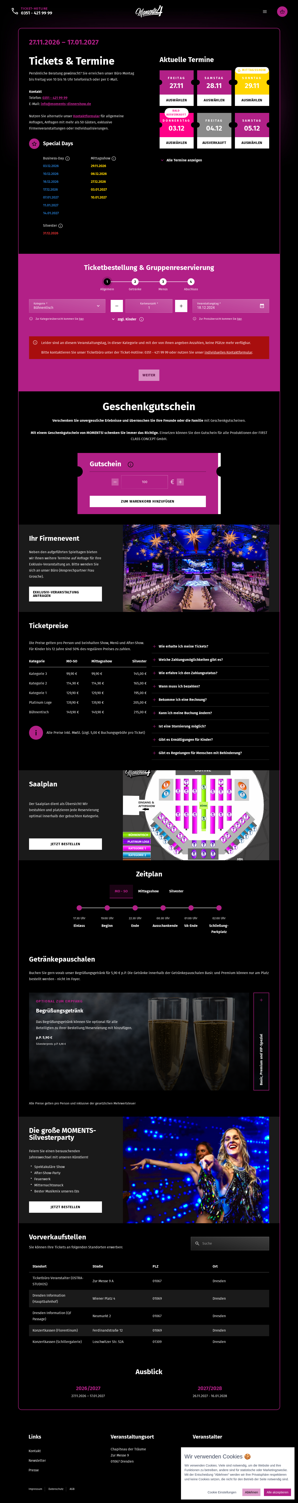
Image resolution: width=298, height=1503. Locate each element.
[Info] (67, 158)
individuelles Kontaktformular (228, 352)
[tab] (121, 891)
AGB (72, 1489)
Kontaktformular (86, 116)
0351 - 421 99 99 (54, 98)
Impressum (35, 1489)
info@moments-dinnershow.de (66, 104)
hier (81, 319)
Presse (34, 1470)
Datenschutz (55, 1489)
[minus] (115, 482)
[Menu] (265, 11)
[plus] (180, 482)
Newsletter (37, 1460)
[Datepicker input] (231, 306)
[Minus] (117, 306)
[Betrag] (144, 482)
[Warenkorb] (282, 11)
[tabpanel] (149, 920)
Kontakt (35, 1451)
